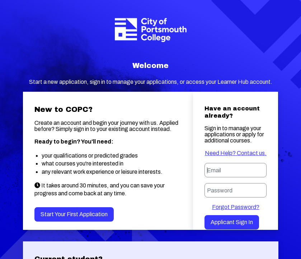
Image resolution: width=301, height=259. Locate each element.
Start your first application (74, 214)
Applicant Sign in (232, 222)
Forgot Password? (235, 207)
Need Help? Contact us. (236, 153)
